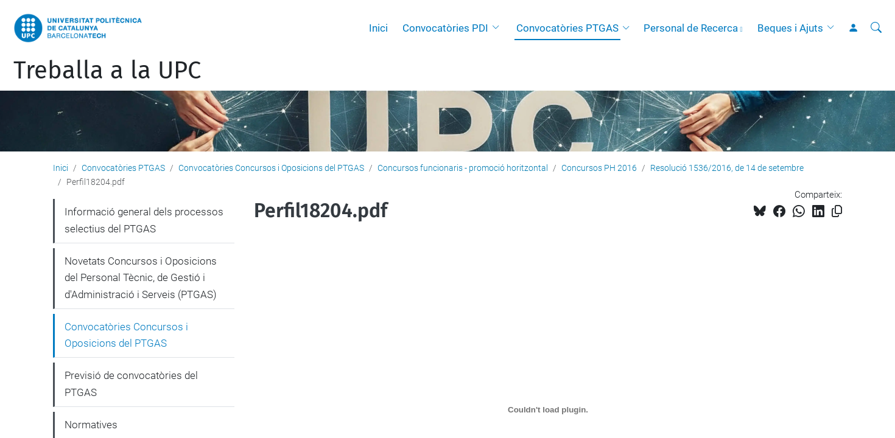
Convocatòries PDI (445, 28)
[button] (498, 28)
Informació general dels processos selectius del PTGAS (144, 220)
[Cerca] (876, 28)
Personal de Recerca (691, 28)
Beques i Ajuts (790, 28)
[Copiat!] (837, 211)
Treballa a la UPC (107, 70)
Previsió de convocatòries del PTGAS (131, 383)
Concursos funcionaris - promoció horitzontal (462, 168)
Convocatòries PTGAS (567, 28)
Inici (378, 28)
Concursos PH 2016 (599, 168)
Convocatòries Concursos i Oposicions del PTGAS (271, 168)
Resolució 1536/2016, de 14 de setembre (727, 168)
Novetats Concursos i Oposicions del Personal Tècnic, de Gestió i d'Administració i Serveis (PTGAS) (141, 278)
